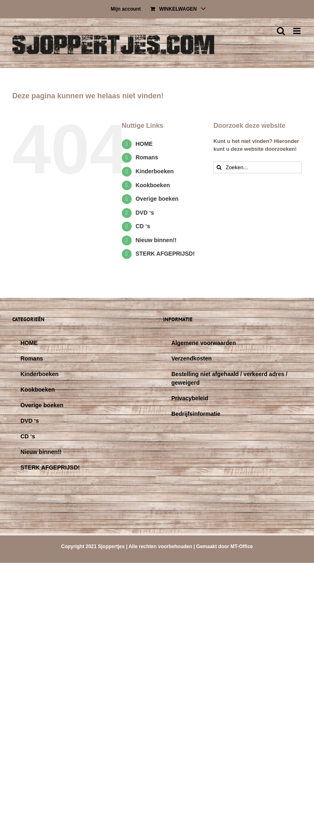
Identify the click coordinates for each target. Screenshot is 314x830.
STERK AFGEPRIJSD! (165, 253)
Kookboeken (152, 185)
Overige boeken (156, 198)
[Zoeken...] (257, 167)
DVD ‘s (144, 212)
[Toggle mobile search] (281, 31)
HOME (144, 144)
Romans (146, 157)
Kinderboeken (154, 171)
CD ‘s (142, 226)
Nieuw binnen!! (155, 240)
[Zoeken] (219, 167)
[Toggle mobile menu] (297, 31)
